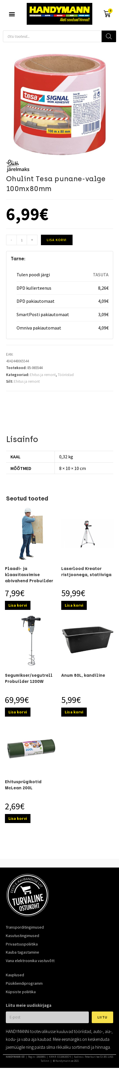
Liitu (102, 1017)
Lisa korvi (57, 240)
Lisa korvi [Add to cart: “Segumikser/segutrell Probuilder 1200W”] (17, 712)
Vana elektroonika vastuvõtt (30, 960)
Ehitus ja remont (43, 374)
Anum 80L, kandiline (83, 675)
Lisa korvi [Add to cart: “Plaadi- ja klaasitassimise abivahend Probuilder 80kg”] (17, 605)
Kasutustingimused (22, 935)
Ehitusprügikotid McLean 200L (23, 784)
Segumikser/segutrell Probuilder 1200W (29, 678)
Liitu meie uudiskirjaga (28, 1005)
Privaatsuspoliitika (22, 944)
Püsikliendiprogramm (24, 983)
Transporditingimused (25, 927)
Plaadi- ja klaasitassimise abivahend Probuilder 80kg (29, 578)
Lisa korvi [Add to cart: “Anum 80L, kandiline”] (74, 712)
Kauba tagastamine (22, 952)
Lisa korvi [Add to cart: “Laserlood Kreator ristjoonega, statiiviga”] (74, 605)
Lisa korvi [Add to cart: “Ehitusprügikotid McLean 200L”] (17, 818)
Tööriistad (66, 374)
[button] (12, 14)
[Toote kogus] (22, 240)
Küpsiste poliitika (21, 991)
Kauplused (15, 974)
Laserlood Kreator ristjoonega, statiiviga (86, 571)
